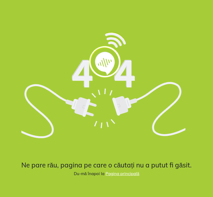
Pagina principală (122, 173)
